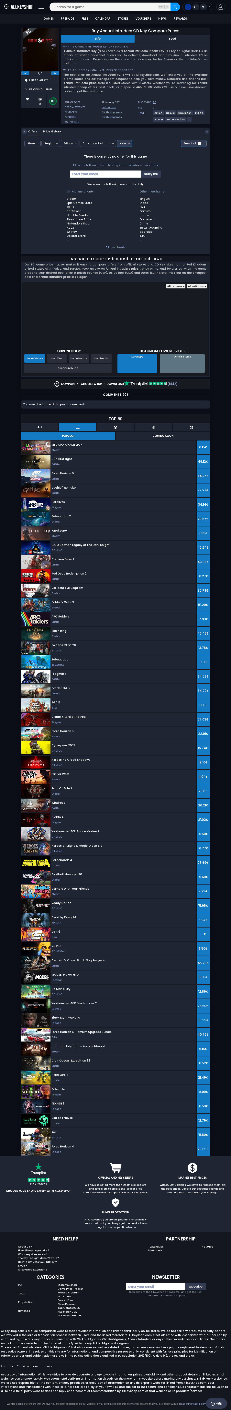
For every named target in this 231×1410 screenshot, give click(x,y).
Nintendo (24, 1311)
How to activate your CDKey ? (37, 1262)
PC (20, 1285)
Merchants (155, 1250)
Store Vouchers (67, 1285)
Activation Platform (96, 143)
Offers (29, 131)
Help (216, 1403)
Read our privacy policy (192, 1403)
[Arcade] (159, 121)
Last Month (101, 358)
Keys (123, 143)
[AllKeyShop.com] (18, 7)
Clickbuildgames (112, 112)
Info (98, 39)
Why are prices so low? (33, 1254)
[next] (55, 73)
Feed (172, 39)
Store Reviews (66, 1304)
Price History (49, 131)
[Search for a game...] (115, 7)
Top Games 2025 (69, 1308)
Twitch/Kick (155, 1247)
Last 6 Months (79, 358)
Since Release (34, 358)
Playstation (25, 1302)
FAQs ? (22, 1266)
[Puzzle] (199, 114)
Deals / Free (65, 1300)
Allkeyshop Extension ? (32, 1269)
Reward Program (68, 1292)
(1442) (151, 384)
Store (31, 143)
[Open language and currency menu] (197, 7)
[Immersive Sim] (175, 121)
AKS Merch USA (67, 1312)
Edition (68, 143)
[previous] (25, 73)
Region (49, 143)
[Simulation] (185, 114)
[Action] (158, 114)
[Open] (41, 7)
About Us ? (25, 1247)
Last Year (56, 358)
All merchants (115, 247)
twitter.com (109, 107)
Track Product (68, 368)
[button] (220, 7)
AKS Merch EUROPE (70, 1315)
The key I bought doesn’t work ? (38, 1258)
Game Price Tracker (70, 1289)
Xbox (21, 1293)
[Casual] (170, 114)
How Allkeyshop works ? (33, 1250)
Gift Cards (64, 1296)
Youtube (207, 1247)
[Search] (175, 7)
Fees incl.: (192, 143)
